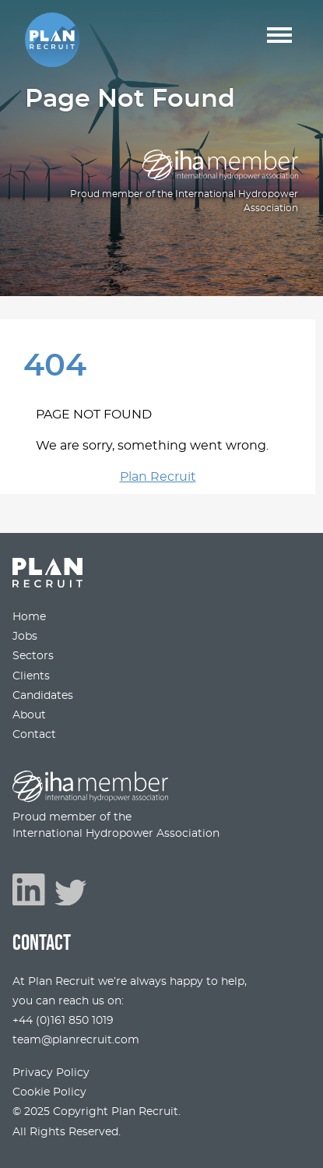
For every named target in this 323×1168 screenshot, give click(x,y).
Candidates (42, 695)
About (29, 715)
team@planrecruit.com (75, 1040)
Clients (31, 676)
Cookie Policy (49, 1092)
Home (29, 617)
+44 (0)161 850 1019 (63, 1020)
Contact (34, 734)
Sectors (33, 656)
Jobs (24, 636)
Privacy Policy (51, 1072)
